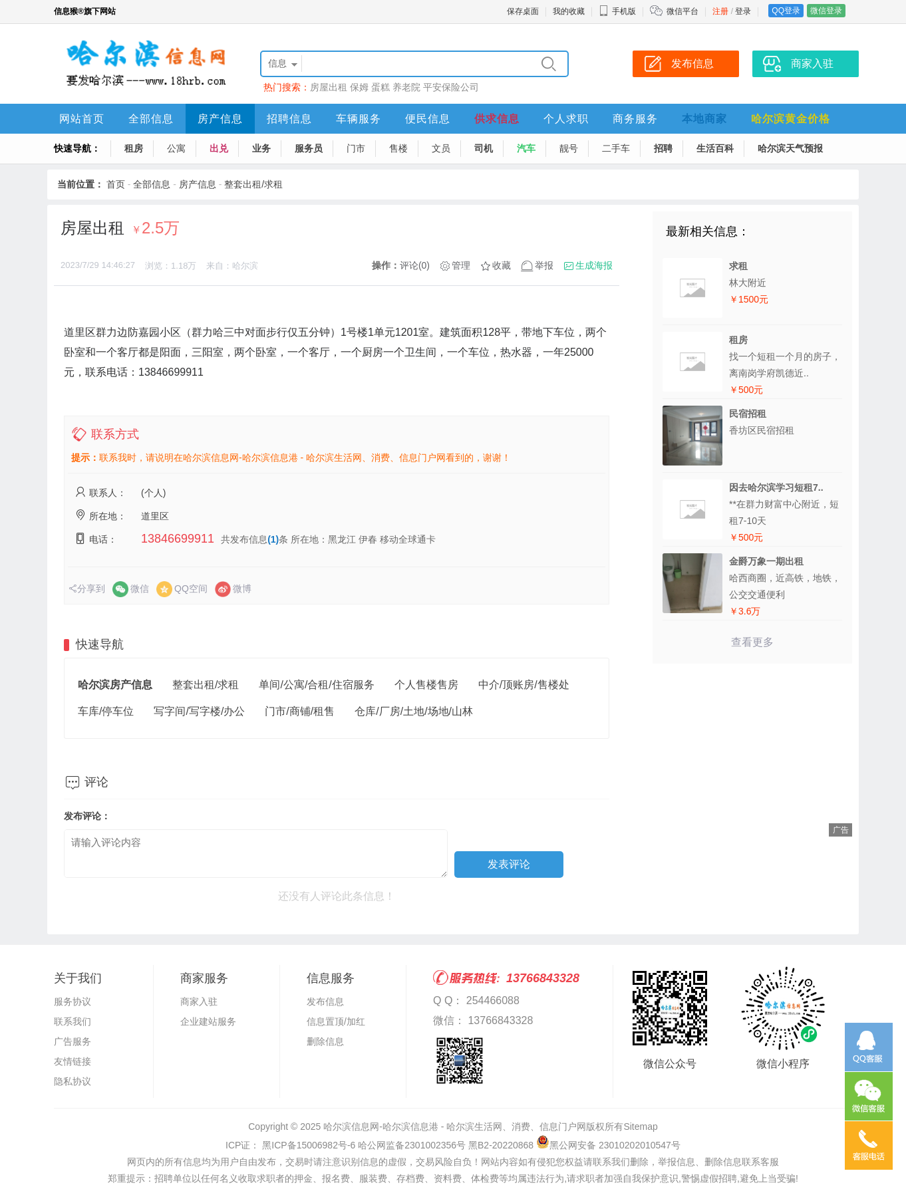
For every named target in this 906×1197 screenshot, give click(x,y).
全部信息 (151, 118)
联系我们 (72, 1021)
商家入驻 (199, 1001)
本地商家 (704, 118)
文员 (441, 148)
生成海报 (594, 265)
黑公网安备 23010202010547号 (608, 1145)
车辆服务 (358, 118)
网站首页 (81, 118)
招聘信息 (289, 118)
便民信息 (427, 118)
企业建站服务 (208, 1021)
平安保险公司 (451, 87)
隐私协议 (72, 1081)
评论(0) (415, 265)
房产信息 (220, 118)
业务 (261, 148)
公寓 (176, 148)
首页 (115, 184)
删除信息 (325, 1041)
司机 (483, 148)
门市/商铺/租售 (300, 711)
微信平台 (682, 11)
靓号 (568, 148)
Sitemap (640, 1126)
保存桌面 (523, 11)
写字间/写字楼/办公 (199, 711)
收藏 (501, 265)
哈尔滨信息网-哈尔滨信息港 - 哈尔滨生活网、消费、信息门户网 (454, 1126)
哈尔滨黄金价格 (790, 118)
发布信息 (325, 1001)
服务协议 (72, 1001)
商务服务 (635, 118)
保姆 (359, 87)
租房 (133, 148)
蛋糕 (380, 87)
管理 (461, 265)
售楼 (398, 148)
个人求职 (566, 118)
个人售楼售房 (426, 684)
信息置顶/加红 (336, 1021)
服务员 (309, 148)
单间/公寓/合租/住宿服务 (316, 684)
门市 (356, 148)
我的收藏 (569, 11)
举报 (544, 265)
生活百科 (715, 148)
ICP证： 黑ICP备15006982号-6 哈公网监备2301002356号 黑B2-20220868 (379, 1145)
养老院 (406, 87)
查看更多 (752, 642)
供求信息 (497, 118)
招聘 (663, 148)
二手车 (616, 148)
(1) (273, 539)
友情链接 (72, 1061)
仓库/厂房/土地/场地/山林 (414, 711)
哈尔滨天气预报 (790, 148)
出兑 (219, 148)
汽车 (526, 148)
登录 (743, 11)
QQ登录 (786, 10)
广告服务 (72, 1041)
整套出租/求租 (253, 184)
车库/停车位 (106, 711)
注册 (720, 11)
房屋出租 (328, 87)
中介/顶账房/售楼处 (523, 684)
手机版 (617, 11)
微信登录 (826, 10)
